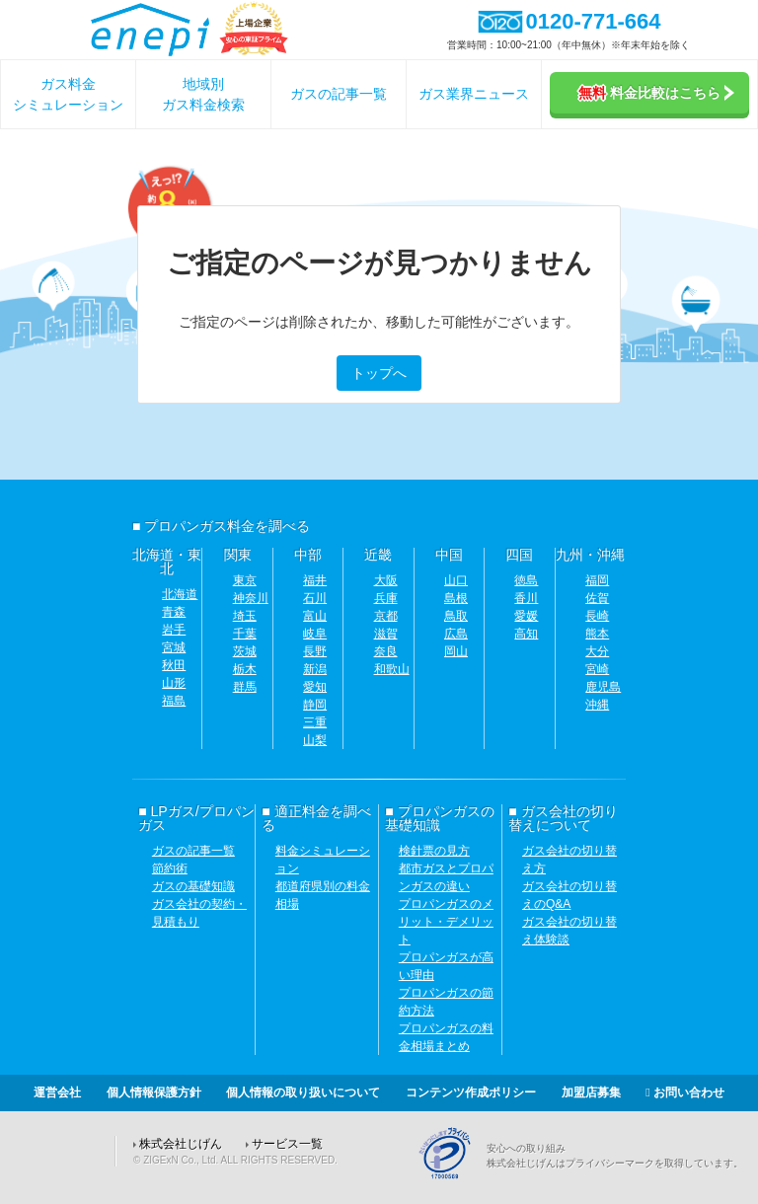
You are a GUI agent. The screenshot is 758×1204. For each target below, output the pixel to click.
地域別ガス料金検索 (203, 94)
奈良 (386, 651)
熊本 (597, 633)
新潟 (315, 669)
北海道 (179, 594)
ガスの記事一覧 (338, 94)
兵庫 (386, 598)
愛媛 (526, 616)
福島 (174, 701)
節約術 (170, 868)
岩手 (174, 630)
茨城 (245, 651)
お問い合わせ (684, 1092)
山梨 (315, 740)
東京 (245, 580)
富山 (315, 616)
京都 (386, 616)
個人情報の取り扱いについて (303, 1092)
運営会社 (57, 1092)
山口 (456, 580)
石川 (315, 598)
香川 (526, 598)
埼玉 (245, 616)
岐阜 (315, 633)
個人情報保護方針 (154, 1092)
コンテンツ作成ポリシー (471, 1092)
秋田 (174, 665)
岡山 (456, 651)
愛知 (315, 687)
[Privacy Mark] (452, 1176)
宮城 (174, 647)
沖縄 (597, 705)
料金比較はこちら (656, 93)
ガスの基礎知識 (193, 886)
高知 (526, 633)
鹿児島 (603, 687)
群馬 (245, 687)
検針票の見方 (434, 851)
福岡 (597, 580)
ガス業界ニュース (473, 94)
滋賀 (386, 633)
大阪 (386, 580)
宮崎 (597, 669)
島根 (456, 598)
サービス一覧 (287, 1144)
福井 (315, 580)
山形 (174, 683)
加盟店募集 (591, 1092)
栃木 (245, 669)
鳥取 (456, 616)
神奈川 (250, 598)
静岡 (315, 705)
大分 (597, 651)
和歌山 (392, 669)
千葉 (245, 633)
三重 (315, 722)
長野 (315, 651)
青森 (174, 612)
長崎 (597, 616)
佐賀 (597, 598)
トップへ (379, 373)
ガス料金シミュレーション (68, 94)
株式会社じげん (180, 1144)
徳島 (526, 580)
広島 (456, 633)
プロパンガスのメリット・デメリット (446, 921)
